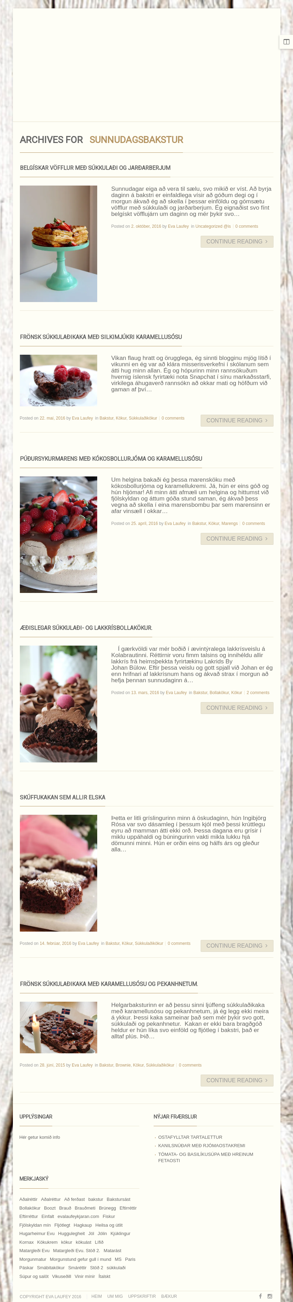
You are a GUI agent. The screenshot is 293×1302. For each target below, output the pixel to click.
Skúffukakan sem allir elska (62, 797)
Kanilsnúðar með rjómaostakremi (201, 1145)
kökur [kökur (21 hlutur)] (66, 1242)
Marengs (230, 523)
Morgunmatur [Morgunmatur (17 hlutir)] (33, 1259)
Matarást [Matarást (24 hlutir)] (113, 1250)
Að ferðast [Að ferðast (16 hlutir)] (74, 1199)
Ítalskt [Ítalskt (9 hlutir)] (104, 1276)
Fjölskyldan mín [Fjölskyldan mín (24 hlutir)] (35, 1225)
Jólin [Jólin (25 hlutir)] (102, 1233)
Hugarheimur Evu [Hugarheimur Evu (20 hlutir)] (37, 1233)
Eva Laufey (178, 226)
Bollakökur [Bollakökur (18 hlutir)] (30, 1208)
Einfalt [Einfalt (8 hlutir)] (47, 1216)
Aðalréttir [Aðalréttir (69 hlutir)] (29, 1199)
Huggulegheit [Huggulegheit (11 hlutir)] (71, 1233)
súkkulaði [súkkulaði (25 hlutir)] (116, 1267)
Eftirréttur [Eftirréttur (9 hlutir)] (29, 1216)
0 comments (247, 226)
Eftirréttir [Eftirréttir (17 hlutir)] (128, 1208)
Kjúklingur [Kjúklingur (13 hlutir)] (120, 1233)
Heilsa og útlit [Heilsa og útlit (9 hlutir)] (109, 1225)
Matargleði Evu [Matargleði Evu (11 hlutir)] (35, 1250)
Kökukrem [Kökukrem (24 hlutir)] (47, 1242)
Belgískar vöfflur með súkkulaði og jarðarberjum (95, 168)
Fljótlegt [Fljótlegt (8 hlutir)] (62, 1225)
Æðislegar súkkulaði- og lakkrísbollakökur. (86, 628)
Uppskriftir (142, 1296)
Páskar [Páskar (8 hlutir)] (26, 1267)
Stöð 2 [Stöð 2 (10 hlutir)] (96, 1267)
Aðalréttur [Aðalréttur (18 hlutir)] (51, 1199)
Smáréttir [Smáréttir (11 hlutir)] (77, 1267)
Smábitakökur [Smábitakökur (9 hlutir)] (50, 1267)
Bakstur (107, 418)
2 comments (258, 692)
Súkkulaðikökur (143, 418)
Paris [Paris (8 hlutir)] (130, 1259)
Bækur (169, 1296)
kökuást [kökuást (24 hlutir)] (83, 1242)
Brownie (123, 1065)
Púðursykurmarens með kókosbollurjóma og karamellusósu (111, 459)
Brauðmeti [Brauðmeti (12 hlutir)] (85, 1208)
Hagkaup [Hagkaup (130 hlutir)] (83, 1225)
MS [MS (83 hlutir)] (118, 1259)
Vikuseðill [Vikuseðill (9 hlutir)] (61, 1276)
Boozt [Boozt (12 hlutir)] (49, 1208)
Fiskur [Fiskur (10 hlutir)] (109, 1216)
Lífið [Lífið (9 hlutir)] (99, 1242)
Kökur (121, 418)
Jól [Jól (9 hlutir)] (91, 1233)
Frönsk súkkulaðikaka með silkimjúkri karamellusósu (101, 337)
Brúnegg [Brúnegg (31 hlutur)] (107, 1208)
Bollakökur (219, 692)
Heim (97, 1296)
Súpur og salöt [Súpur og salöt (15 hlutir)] (34, 1276)
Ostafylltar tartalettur (190, 1137)
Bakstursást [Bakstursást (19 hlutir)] (118, 1199)
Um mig (115, 1296)
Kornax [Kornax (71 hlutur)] (27, 1242)
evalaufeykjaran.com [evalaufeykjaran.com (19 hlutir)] (78, 1216)
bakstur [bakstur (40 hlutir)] (95, 1199)
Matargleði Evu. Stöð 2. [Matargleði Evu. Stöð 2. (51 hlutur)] (76, 1250)
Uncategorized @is (213, 226)
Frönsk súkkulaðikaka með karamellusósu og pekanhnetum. (109, 984)
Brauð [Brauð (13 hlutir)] (65, 1208)
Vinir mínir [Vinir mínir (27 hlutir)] (85, 1276)
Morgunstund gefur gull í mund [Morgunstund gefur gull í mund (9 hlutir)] (80, 1259)
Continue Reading (237, 241)
